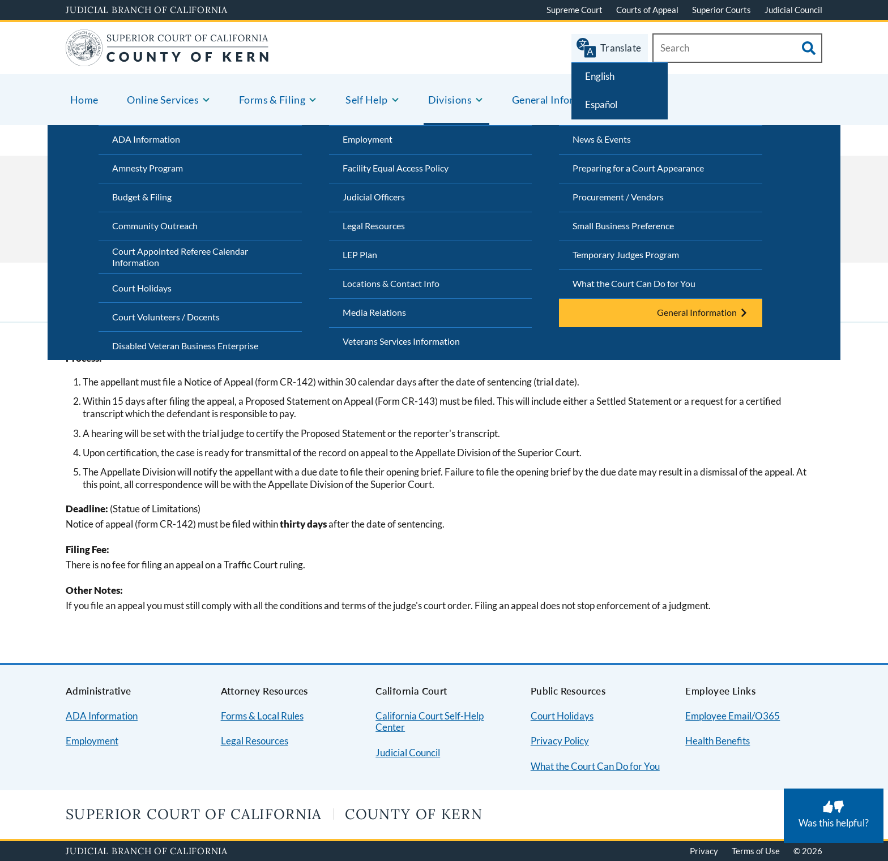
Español (601, 104)
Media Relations (374, 312)
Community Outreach (155, 225)
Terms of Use (756, 851)
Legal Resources (374, 225)
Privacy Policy (560, 741)
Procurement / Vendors (618, 196)
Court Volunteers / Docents (166, 316)
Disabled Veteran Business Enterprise (185, 345)
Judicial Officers (374, 196)
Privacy (704, 851)
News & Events (602, 139)
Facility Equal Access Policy (396, 167)
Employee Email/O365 (732, 716)
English (599, 76)
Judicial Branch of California (147, 9)
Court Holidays (142, 287)
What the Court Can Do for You (634, 283)
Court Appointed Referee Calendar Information (180, 257)
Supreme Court (575, 10)
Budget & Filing (142, 196)
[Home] (168, 59)
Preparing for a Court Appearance (638, 167)
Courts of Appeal (647, 10)
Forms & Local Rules (262, 716)
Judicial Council (793, 10)
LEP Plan (360, 254)
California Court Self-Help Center (429, 722)
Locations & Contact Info (391, 283)
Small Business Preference (623, 225)
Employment (367, 139)
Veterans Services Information (401, 341)
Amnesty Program (147, 167)
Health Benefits (717, 741)
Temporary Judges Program (626, 254)
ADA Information (146, 139)
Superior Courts (721, 10)
